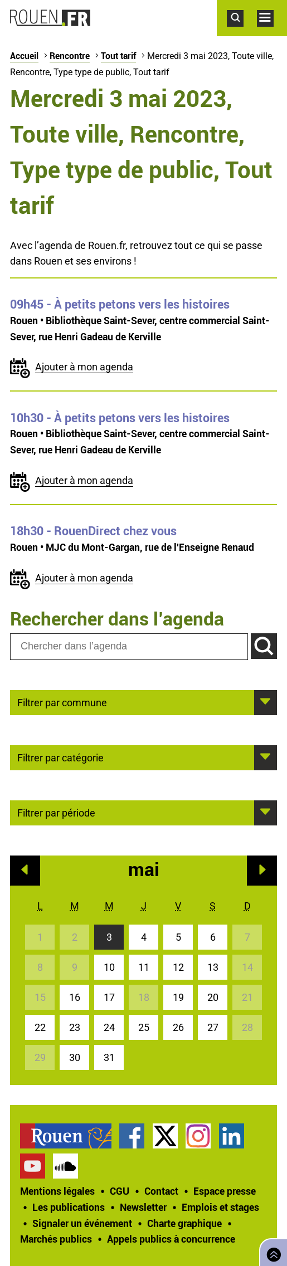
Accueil (24, 56)
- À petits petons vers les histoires (120, 304)
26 (178, 1027)
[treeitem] (69, 1135)
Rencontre (70, 56)
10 (109, 967)
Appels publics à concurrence (171, 1238)
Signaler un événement (82, 1223)
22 (40, 1027)
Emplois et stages (220, 1207)
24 (109, 1027)
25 (143, 1027)
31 (109, 1057)
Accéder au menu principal (272, 32)
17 (109, 997)
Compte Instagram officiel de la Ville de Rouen (198, 1135)
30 (74, 1057)
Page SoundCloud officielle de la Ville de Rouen (65, 1166)
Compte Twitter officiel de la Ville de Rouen (165, 1135)
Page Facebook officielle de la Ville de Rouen (131, 1135)
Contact (161, 1190)
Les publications (68, 1207)
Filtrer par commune (62, 701)
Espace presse (224, 1190)
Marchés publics (56, 1238)
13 (212, 967)
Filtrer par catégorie (60, 757)
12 (178, 967)
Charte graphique (184, 1223)
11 (143, 967)
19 (178, 997)
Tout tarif (118, 56)
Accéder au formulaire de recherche (242, 32)
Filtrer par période (56, 812)
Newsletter (143, 1207)
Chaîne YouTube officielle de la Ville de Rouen (32, 1166)
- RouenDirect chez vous (93, 531)
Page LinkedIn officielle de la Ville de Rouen (231, 1135)
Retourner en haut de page (271, 1251)
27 (212, 1027)
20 (212, 997)
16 (74, 997)
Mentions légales (57, 1190)
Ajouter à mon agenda (84, 367)
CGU (119, 1190)
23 (74, 1027)
